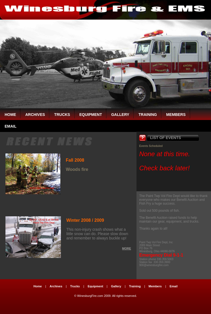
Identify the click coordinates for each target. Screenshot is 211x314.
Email (174, 286)
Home (10, 114)
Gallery (120, 114)
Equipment (90, 114)
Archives (35, 114)
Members (176, 114)
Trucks (62, 114)
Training (147, 114)
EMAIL (11, 126)
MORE (126, 248)
